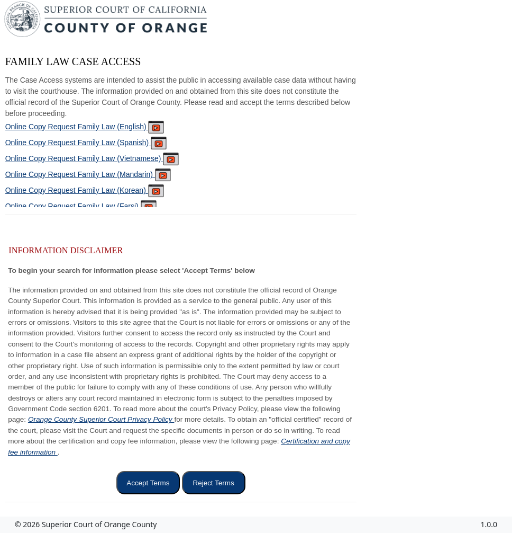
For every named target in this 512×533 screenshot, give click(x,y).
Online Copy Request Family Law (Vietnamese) (92, 158)
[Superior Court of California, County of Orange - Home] (106, 21)
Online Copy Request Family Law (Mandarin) (88, 174)
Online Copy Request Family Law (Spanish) (86, 142)
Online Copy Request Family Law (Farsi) (81, 206)
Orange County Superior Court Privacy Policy (101, 419)
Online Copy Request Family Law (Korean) (84, 190)
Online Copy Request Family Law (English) (84, 126)
